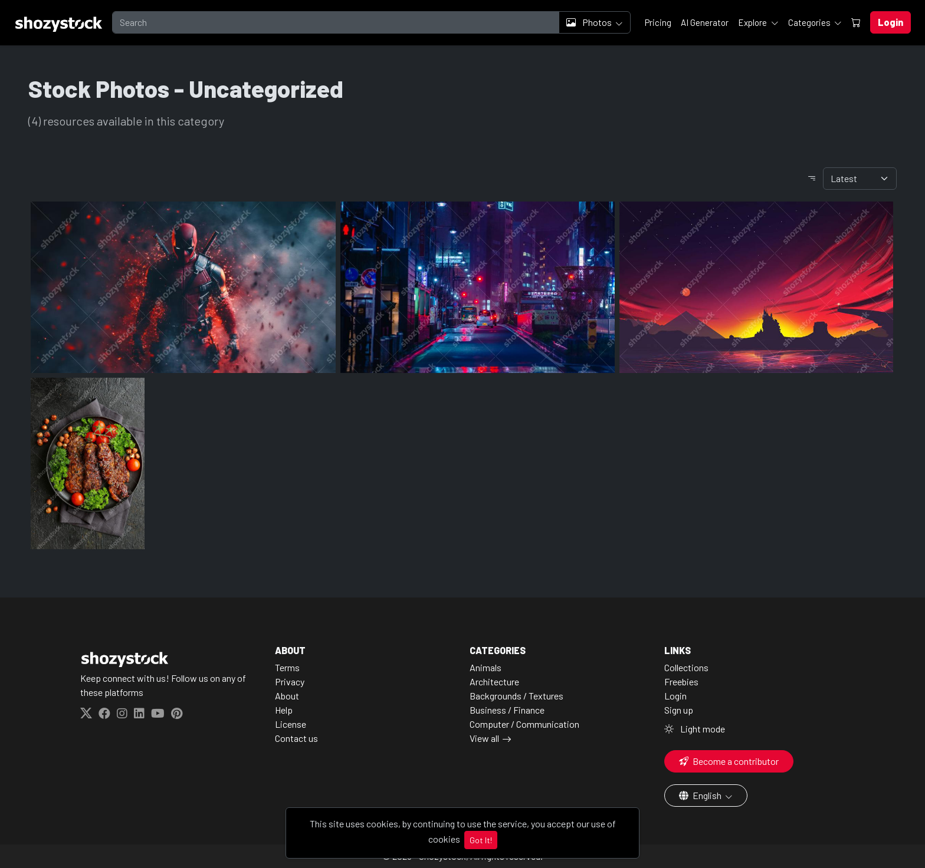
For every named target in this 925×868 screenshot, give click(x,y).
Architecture (494, 681)
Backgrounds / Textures (516, 695)
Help (284, 709)
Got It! (481, 840)
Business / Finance (507, 709)
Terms (287, 667)
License (290, 724)
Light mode (694, 728)
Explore (753, 22)
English (701, 795)
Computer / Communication (524, 724)
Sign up (678, 709)
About (287, 695)
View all (484, 738)
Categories (810, 22)
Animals (485, 667)
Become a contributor (729, 761)
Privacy (289, 681)
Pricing (658, 22)
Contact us (296, 738)
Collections (686, 667)
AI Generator (705, 22)
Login (675, 695)
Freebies (681, 681)
